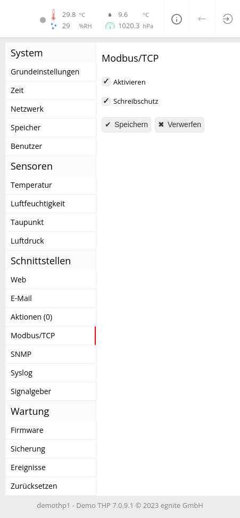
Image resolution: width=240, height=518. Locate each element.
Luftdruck (27, 241)
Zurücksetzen (34, 486)
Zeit (17, 90)
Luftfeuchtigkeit (38, 203)
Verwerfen (183, 124)
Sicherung (28, 449)
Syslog (21, 372)
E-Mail (21, 298)
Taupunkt (27, 222)
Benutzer (26, 146)
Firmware (27, 430)
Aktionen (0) (31, 317)
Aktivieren (129, 82)
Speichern (130, 124)
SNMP (21, 354)
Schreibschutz (135, 101)
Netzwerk (27, 109)
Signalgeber (31, 391)
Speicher (26, 127)
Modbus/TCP (33, 335)
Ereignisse (28, 467)
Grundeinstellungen (45, 71)
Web (18, 279)
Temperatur (31, 185)
